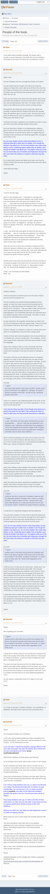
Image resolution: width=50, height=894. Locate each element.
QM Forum (7, 7)
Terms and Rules (23, 889)
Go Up (4, 876)
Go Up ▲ (31, 889)
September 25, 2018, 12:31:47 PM (12, 725)
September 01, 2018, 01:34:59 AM (12, 50)
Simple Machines (30, 891)
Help (17, 889)
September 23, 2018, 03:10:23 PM (12, 287)
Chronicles (36, 24)
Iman (7, 47)
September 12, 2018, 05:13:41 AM (12, 188)
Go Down (5, 41)
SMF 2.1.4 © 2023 (20, 891)
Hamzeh (8, 69)
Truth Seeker (14, 24)
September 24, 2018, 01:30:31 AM (12, 622)
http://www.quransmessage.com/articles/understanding (21, 861)
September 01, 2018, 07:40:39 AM (12, 73)
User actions (43, 41)
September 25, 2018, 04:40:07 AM (12, 703)
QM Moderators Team (25, 24)
